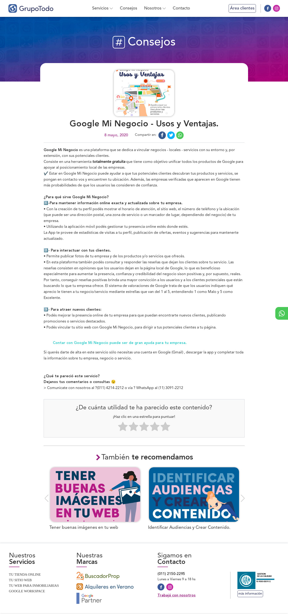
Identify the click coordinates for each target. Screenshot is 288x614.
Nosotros (155, 8)
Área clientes (242, 8)
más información (250, 594)
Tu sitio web (20, 581)
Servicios (103, 8)
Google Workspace (27, 592)
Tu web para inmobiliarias (34, 586)
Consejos (129, 8)
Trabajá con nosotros (177, 596)
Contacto (182, 8)
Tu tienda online (25, 575)
